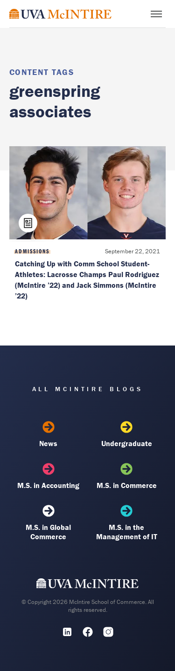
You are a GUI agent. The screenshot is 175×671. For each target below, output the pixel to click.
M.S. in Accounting (48, 476)
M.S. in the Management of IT (126, 523)
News (48, 434)
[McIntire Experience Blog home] (60, 14)
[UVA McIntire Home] (87, 585)
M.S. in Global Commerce (48, 523)
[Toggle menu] (156, 14)
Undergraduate (126, 434)
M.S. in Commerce (126, 476)
